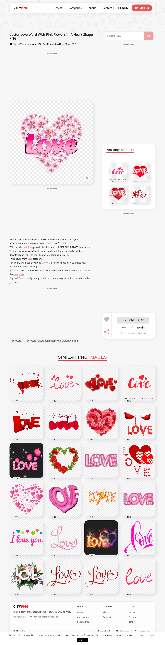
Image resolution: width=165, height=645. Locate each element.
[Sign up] (142, 8)
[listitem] (103, 631)
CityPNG (28, 247)
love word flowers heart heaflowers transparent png (52, 341)
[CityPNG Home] (21, 8)
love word (16, 341)
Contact (107, 617)
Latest (58, 8)
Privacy (132, 617)
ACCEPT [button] (82, 640)
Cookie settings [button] (146, 635)
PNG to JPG (83, 622)
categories (18, 274)
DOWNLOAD (133, 320)
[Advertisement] (51, 77)
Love (30, 258)
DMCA (132, 622)
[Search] (148, 36)
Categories (75, 8)
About (92, 8)
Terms (132, 612)
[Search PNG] (124, 36)
